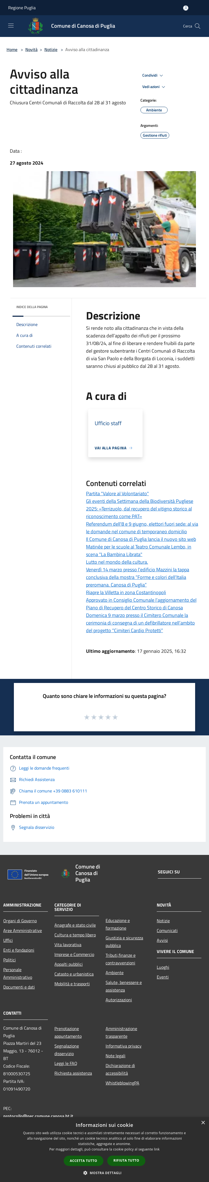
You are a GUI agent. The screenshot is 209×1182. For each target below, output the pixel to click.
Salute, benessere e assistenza (124, 986)
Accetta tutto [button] (83, 1160)
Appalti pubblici (68, 964)
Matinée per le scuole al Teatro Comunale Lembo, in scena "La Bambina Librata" (138, 550)
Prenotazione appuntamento (68, 1032)
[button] (104, 1172)
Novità (31, 49)
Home (12, 49)
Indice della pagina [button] (32, 306)
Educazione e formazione (118, 924)
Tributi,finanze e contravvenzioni (121, 959)
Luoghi (163, 967)
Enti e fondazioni (18, 950)
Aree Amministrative (22, 930)
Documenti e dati (19, 987)
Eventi (163, 977)
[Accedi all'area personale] (185, 8)
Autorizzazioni (119, 999)
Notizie (50, 49)
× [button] (203, 1123)
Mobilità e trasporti (72, 983)
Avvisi (162, 940)
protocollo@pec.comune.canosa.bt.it (38, 1116)
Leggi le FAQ (65, 1063)
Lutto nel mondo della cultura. (117, 562)
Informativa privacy (124, 1046)
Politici (9, 960)
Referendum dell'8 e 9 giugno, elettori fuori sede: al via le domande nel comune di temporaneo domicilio (142, 527)
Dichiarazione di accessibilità (120, 1069)
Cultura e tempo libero (75, 935)
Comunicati (167, 930)
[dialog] (104, 1149)
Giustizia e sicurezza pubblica (124, 942)
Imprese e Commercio (74, 954)
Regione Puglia (22, 7)
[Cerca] (197, 26)
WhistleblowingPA (122, 1083)
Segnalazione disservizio (66, 1050)
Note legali (115, 1055)
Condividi (153, 75)
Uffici (8, 940)
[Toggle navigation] (11, 25)
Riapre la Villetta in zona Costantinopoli (126, 592)
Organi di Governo (20, 920)
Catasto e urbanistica (74, 974)
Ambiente (115, 972)
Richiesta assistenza (73, 1073)
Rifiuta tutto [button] (126, 1160)
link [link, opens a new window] (157, 1149)
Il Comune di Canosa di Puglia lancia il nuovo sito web (141, 539)
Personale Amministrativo (17, 973)
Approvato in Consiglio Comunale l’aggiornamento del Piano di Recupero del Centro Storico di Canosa (141, 603)
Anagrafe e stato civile (75, 925)
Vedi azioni (154, 87)
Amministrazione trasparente (121, 1032)
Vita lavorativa (67, 944)
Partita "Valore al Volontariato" (117, 493)
